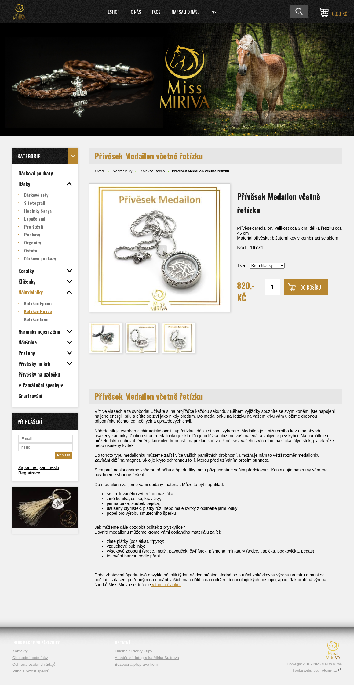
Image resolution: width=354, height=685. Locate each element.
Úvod (99, 171)
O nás (136, 11)
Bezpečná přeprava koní (136, 664)
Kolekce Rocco (152, 171)
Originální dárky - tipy (133, 651)
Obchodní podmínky (30, 657)
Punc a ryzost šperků (30, 671)
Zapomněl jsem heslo (38, 467)
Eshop (114, 11)
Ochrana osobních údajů (34, 664)
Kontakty (20, 651)
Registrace (29, 472)
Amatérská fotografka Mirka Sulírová (147, 657)
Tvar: (242, 265)
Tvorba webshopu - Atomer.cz (317, 670)
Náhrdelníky (122, 171)
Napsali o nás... (186, 11)
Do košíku (310, 287)
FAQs (156, 11)
